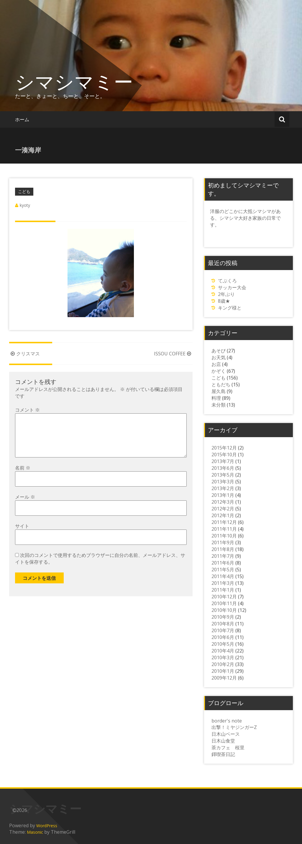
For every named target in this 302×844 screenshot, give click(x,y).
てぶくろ (227, 280)
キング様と (230, 307)
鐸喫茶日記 (223, 754)
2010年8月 (222, 623)
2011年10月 (224, 535)
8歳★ (224, 301)
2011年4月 (222, 576)
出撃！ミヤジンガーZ (234, 727)
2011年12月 (224, 522)
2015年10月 (224, 454)
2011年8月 (222, 549)
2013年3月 (222, 481)
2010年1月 (222, 671)
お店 (216, 364)
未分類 (218, 405)
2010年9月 (222, 617)
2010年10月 (224, 610)
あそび (218, 350)
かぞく (218, 371)
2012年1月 (222, 515)
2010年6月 (222, 637)
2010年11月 (224, 603)
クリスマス (24, 353)
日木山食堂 (223, 741)
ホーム (22, 119)
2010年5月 (222, 644)
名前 (22, 477)
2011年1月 (222, 590)
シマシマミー (74, 81)
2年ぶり (226, 294)
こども (24, 191)
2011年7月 (222, 556)
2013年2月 (222, 488)
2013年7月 (222, 461)
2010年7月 (222, 630)
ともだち (220, 384)
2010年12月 (224, 596)
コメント (27, 410)
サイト (22, 535)
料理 (216, 398)
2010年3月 (222, 657)
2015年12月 (224, 448)
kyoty (25, 205)
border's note (226, 721)
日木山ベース (225, 734)
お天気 (218, 357)
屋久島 (218, 391)
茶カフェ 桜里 (227, 747)
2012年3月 (222, 502)
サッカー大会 (232, 287)
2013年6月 (222, 468)
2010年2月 (222, 664)
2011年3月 (222, 583)
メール (25, 506)
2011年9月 (222, 542)
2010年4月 (222, 650)
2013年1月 (222, 495)
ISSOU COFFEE (173, 353)
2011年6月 (222, 563)
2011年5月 (222, 569)
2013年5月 (222, 475)
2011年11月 (224, 529)
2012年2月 (222, 508)
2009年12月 (224, 678)
